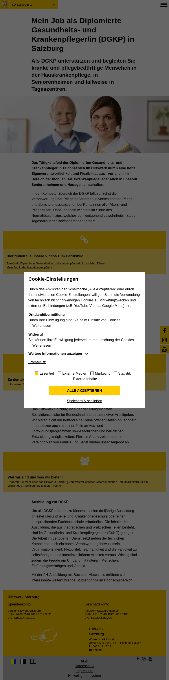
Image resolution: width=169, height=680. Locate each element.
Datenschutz (37, 362)
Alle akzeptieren (84, 390)
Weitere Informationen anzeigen (55, 353)
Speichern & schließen (84, 401)
